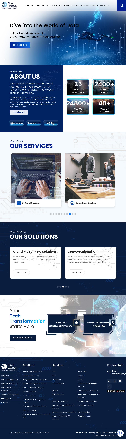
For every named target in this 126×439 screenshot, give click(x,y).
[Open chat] (120, 433)
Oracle (80, 376)
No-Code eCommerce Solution (35, 406)
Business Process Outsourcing (64, 412)
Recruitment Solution (31, 376)
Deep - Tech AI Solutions (32, 372)
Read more (18, 112)
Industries (68, 5)
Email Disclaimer (109, 432)
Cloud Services (58, 384)
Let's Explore (20, 44)
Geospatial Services (60, 401)
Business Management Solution (35, 384)
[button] (4, 60)
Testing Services (84, 412)
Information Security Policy (105, 435)
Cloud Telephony (29, 396)
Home (26, 5)
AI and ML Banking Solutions (33, 388)
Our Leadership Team (9, 380)
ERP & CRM (82, 372)
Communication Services (88, 401)
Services (45, 5)
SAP (53, 376)
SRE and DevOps (30, 203)
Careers (94, 5)
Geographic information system (35, 380)
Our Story (5, 376)
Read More (21, 272)
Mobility (55, 390)
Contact (103, 5)
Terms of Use (81, 432)
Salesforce (56, 380)
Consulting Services (85, 203)
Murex (80, 380)
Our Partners (6, 399)
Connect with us (22, 337)
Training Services (84, 416)
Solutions (56, 5)
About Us (35, 5)
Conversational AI (29, 392)
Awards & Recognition (9, 395)
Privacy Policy (94, 432)
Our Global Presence (9, 384)
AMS (54, 372)
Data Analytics (58, 394)
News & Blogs (82, 5)
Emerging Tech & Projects (88, 390)
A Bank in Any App (29, 410)
